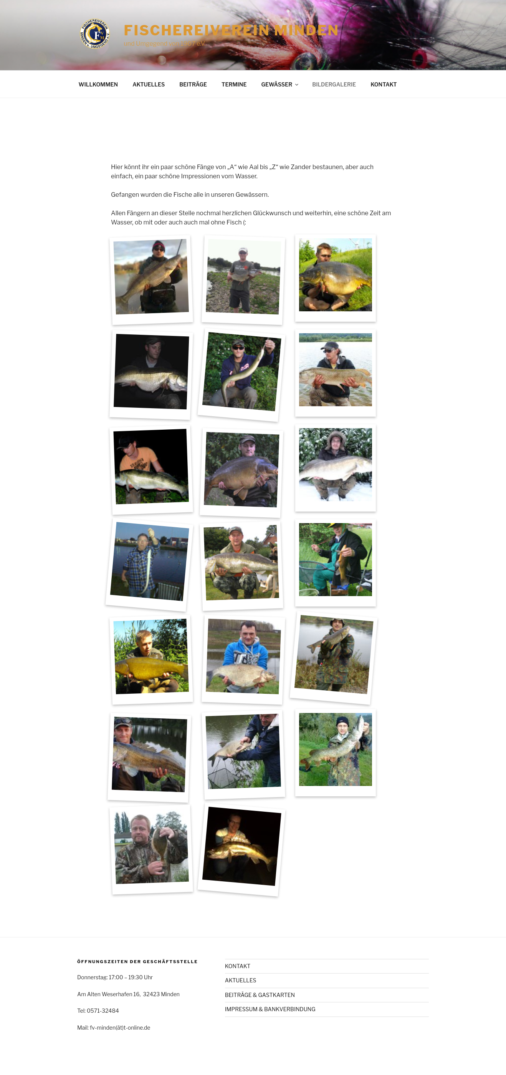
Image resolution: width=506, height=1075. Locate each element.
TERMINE (234, 84)
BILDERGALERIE (334, 84)
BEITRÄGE (193, 84)
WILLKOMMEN (98, 84)
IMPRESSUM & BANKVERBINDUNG (270, 1009)
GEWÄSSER (280, 84)
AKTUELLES (148, 84)
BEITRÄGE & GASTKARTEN (260, 995)
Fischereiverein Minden (231, 30)
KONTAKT (383, 84)
